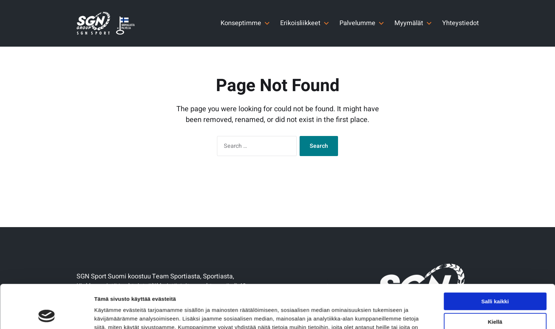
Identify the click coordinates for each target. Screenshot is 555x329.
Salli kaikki (495, 261)
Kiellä (495, 281)
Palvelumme (357, 23)
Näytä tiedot (109, 315)
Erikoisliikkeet (300, 23)
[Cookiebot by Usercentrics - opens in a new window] (46, 315)
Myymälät (408, 23)
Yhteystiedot (460, 23)
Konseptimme (241, 23)
